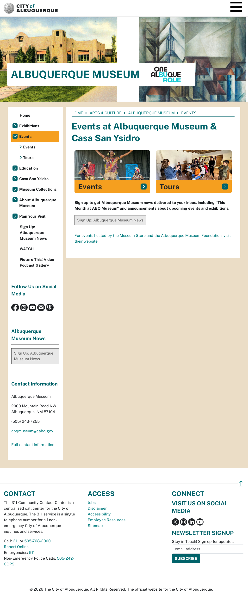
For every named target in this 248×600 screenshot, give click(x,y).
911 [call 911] (32, 552)
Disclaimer (97, 508)
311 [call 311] (16, 541)
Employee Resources (106, 520)
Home (77, 113)
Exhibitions (29, 126)
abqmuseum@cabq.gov (32, 431)
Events (25, 136)
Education (28, 168)
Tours (28, 157)
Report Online (16, 547)
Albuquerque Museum (151, 113)
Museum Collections (37, 189)
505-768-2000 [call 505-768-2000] (37, 541)
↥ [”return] (241, 483)
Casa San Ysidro (34, 179)
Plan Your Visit (32, 216)
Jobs (92, 502)
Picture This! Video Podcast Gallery (37, 262)
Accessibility (99, 514)
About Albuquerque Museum (37, 203)
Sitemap (95, 525)
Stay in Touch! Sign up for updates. (203, 541)
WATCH (27, 249)
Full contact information (32, 444)
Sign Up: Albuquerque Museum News (110, 220)
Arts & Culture (106, 113)
